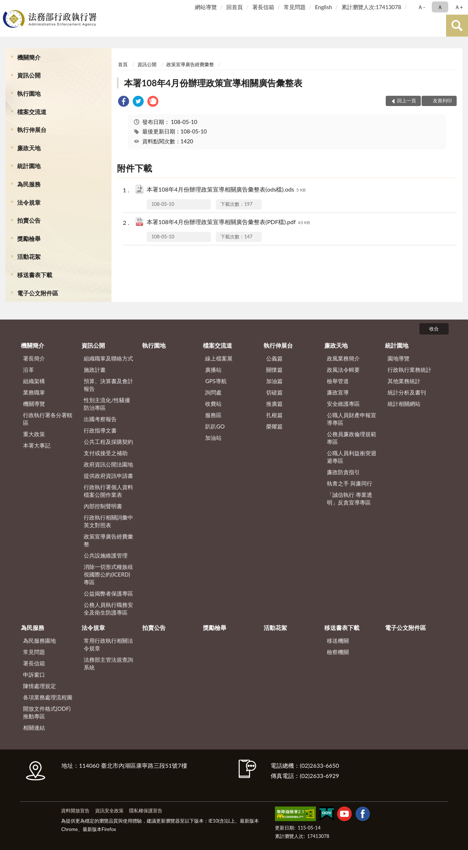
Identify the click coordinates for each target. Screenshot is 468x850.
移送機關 (338, 640)
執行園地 (29, 93)
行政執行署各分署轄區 (47, 419)
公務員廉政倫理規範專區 (351, 438)
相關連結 (34, 727)
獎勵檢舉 (29, 238)
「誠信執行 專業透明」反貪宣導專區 (349, 498)
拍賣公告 (29, 220)
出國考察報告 (100, 419)
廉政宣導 (338, 392)
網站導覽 (206, 7)
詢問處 (213, 392)
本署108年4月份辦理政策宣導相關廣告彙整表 (213, 83)
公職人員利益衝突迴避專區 (351, 457)
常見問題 (295, 7)
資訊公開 (29, 75)
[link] (123, 102)
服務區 (213, 415)
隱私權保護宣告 (145, 810)
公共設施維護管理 (106, 555)
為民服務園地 (39, 640)
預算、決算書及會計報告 (108, 385)
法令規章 (29, 202)
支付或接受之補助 (106, 453)
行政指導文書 (100, 430)
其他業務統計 (404, 381)
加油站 (213, 437)
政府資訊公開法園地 (108, 464)
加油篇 (274, 381)
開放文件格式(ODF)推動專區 (47, 712)
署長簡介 (34, 358)
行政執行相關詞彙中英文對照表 (108, 521)
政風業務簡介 (343, 358)
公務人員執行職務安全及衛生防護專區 (108, 608)
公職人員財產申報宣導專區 (351, 419)
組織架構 (34, 381)
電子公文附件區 (37, 293)
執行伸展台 (31, 129)
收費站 (213, 403)
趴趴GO (214, 426)
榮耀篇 (274, 426)
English (323, 7)
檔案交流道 (31, 111)
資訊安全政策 (109, 810)
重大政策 (34, 434)
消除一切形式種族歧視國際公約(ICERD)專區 (108, 574)
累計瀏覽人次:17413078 (371, 7)
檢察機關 (338, 652)
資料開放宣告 (75, 810)
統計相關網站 (404, 403)
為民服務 (29, 184)
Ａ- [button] (421, 7)
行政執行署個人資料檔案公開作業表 (108, 491)
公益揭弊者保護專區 (108, 593)
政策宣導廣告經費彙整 (190, 64)
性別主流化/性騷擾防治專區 (107, 404)
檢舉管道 (338, 381)
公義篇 (274, 358)
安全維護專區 (343, 403)
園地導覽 (399, 358)
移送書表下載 (34, 274)
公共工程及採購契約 (108, 441)
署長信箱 (263, 7)
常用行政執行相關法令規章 (108, 644)
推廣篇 (274, 403)
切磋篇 (274, 392)
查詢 (457, 26)
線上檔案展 (219, 358)
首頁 (123, 64)
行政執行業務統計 (409, 369)
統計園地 (29, 165)
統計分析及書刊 (407, 392)
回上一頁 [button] (406, 100)
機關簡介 (29, 57)
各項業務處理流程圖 (47, 697)
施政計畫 (95, 369)
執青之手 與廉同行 (349, 483)
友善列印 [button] (442, 100)
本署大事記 (36, 445)
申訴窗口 (34, 674)
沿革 (28, 369)
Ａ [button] (440, 7)
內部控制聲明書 (103, 506)
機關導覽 (34, 403)
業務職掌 (34, 392)
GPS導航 (215, 381)
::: (7, 6)
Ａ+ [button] (458, 7)
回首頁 (234, 7)
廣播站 (213, 369)
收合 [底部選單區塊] (434, 329)
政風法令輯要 (343, 369)
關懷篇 (274, 369)
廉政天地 (29, 147)
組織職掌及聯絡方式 (108, 358)
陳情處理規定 (39, 686)
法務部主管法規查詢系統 (108, 663)
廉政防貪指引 (343, 472)
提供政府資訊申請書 (108, 475)
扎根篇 (274, 415)
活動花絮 (29, 256)
